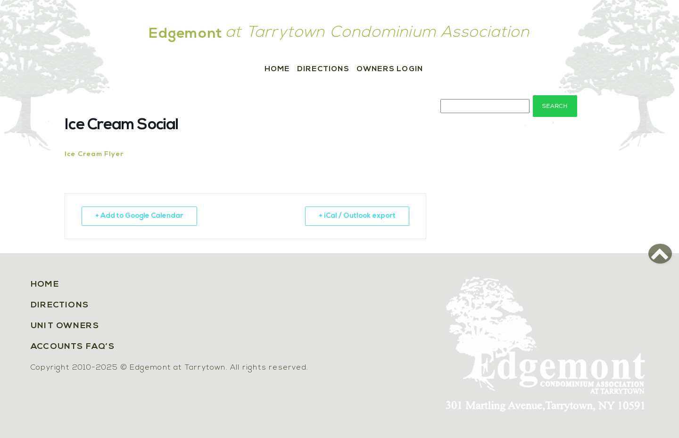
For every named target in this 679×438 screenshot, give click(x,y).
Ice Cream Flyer (94, 154)
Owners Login (389, 69)
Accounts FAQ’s (73, 346)
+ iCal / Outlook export (357, 216)
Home (277, 69)
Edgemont (186, 34)
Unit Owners (65, 326)
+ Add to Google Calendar (139, 216)
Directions (323, 69)
